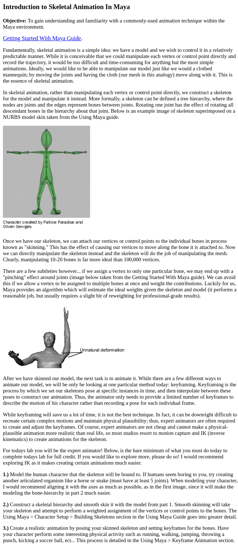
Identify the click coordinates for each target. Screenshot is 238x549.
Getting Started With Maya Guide (42, 38)
